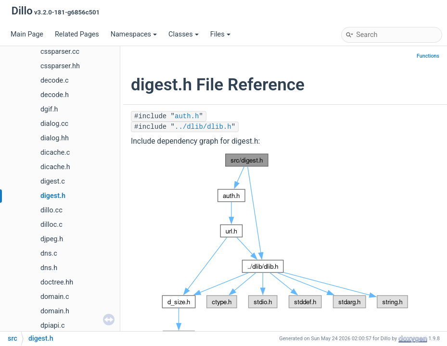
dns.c (48, 253)
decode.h (54, 95)
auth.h (187, 116)
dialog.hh (54, 138)
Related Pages (77, 34)
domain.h (54, 311)
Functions (428, 56)
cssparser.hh (60, 66)
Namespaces (134, 34)
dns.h (48, 268)
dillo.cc (51, 210)
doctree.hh (56, 282)
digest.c (52, 181)
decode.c (54, 80)
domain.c (54, 297)
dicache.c (55, 152)
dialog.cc (54, 124)
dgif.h (49, 109)
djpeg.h (51, 239)
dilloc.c (51, 225)
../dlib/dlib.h (203, 127)
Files (220, 34)
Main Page (27, 34)
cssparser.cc (59, 52)
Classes (183, 34)
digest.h (52, 196)
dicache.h (55, 167)
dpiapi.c (52, 325)
